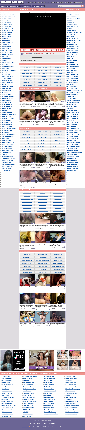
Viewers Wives (6, 40)
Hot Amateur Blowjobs (8, 96)
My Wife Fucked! (71, 20)
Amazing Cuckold (6, 18)
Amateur (34, 60)
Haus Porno (5, 56)
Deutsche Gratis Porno (8, 118)
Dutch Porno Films (7, 148)
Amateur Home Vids (7, 144)
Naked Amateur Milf (7, 112)
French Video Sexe (7, 126)
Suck (24, 60)
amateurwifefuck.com (27, 426)
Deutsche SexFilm (7, 124)
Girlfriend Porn (6, 44)
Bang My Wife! (6, 20)
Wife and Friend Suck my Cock (57, 306)
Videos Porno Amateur (8, 142)
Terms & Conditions (49, 423)
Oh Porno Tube (6, 170)
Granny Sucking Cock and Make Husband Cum (56, 264)
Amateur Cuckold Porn (8, 62)
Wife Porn (36, 420)
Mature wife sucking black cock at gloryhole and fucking (27, 184)
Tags (22, 60)
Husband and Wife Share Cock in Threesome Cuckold (57, 344)
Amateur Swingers (7, 32)
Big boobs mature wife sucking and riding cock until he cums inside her (27, 265)
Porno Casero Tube (7, 122)
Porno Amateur (6, 132)
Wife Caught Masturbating (9, 114)
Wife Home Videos (7, 24)
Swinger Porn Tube (7, 80)
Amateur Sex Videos (7, 82)
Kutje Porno (5, 64)
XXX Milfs (4, 154)
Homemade (29, 60)
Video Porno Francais (8, 98)
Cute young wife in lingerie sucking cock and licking (56, 325)
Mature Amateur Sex (7, 42)
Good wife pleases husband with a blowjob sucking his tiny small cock (42, 326)
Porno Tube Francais (7, 156)
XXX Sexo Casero (6, 152)
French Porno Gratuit (7, 76)
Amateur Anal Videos (7, 166)
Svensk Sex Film (6, 58)
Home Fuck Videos (7, 130)
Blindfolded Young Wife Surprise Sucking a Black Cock (42, 123)
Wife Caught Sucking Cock (41, 263)
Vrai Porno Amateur (7, 50)
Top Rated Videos (25, 6)
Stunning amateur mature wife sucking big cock (57, 203)
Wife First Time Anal (7, 86)
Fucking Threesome (7, 54)
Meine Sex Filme (6, 94)
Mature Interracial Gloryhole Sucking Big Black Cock (26, 325)
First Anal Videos (6, 100)
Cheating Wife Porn (7, 48)
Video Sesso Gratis (7, 108)
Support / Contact (35, 423)
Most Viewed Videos (38, 6)
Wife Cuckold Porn (7, 22)
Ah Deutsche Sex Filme (8, 66)
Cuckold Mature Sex (7, 160)
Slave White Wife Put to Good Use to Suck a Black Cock (26, 123)
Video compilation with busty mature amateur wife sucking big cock (57, 246)
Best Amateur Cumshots (8, 164)
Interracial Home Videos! (8, 16)
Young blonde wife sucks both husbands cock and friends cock (27, 246)
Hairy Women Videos (7, 136)
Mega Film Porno (6, 168)
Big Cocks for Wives (7, 28)
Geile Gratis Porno (7, 102)
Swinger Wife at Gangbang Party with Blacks (26, 344)
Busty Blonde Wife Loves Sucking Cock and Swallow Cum (26, 203)
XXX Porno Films (6, 162)
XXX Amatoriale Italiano (8, 158)
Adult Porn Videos (7, 146)
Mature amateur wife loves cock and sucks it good (42, 184)
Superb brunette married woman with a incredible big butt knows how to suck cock (57, 185)
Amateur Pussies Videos (8, 134)
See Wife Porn (5, 84)
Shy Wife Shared (6, 36)
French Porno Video (7, 150)
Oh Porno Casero (6, 78)
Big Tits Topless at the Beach (42, 343)
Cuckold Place (6, 12)
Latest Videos (14, 6)
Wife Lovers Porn (6, 116)
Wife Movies (5, 38)
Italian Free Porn (6, 90)
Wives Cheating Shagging (9, 70)
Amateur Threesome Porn (9, 128)
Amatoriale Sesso (6, 120)
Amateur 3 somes (6, 34)
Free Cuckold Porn (7, 46)
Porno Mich (5, 92)
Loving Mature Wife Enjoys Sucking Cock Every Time (56, 123)
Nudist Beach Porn (7, 104)
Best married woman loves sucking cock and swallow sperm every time (41, 246)
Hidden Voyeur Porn (7, 30)
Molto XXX (4, 60)
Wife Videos (4, 6)
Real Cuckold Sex (6, 140)
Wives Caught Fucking (8, 14)
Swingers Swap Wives (73, 14)
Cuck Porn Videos (7, 72)
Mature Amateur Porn (37, 57)
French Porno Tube (7, 138)
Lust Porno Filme (6, 88)
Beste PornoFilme (6, 68)
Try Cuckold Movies (7, 52)
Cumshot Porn (6, 74)
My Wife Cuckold (6, 26)
